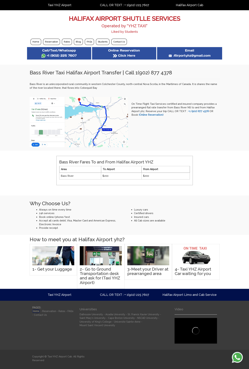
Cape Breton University (121, 318)
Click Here (124, 55)
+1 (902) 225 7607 (58, 55)
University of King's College (96, 321)
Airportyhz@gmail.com (189, 55)
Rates (67, 41)
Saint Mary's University (93, 318)
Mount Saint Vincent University (97, 325)
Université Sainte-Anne (127, 321)
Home (36, 41)
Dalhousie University (91, 314)
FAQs (89, 41)
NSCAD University (147, 318)
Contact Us (119, 41)
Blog (78, 41)
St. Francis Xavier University (143, 314)
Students (102, 41)
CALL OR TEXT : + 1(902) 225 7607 (124, 5)
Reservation (51, 41)
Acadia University (115, 314)
